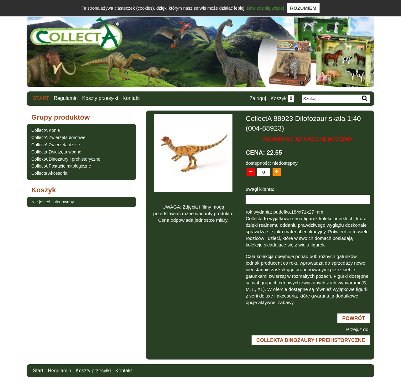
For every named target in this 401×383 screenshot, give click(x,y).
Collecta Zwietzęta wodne (56, 151)
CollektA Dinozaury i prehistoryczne (65, 158)
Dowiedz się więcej (265, 8)
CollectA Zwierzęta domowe (58, 137)
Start (41, 98)
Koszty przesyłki (100, 98)
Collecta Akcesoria (49, 173)
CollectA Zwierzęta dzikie (55, 144)
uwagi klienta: (260, 189)
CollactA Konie (45, 130)
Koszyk (282, 98)
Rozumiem (303, 8)
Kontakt (131, 98)
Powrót (353, 318)
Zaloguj (257, 98)
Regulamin (66, 98)
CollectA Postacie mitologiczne (61, 165)
